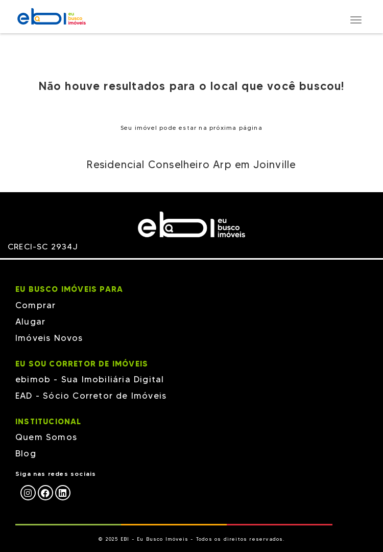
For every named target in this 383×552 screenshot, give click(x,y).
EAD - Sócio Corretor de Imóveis (90, 395)
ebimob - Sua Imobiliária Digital (89, 379)
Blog (25, 453)
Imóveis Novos (49, 338)
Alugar (30, 321)
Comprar (35, 305)
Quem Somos (46, 437)
